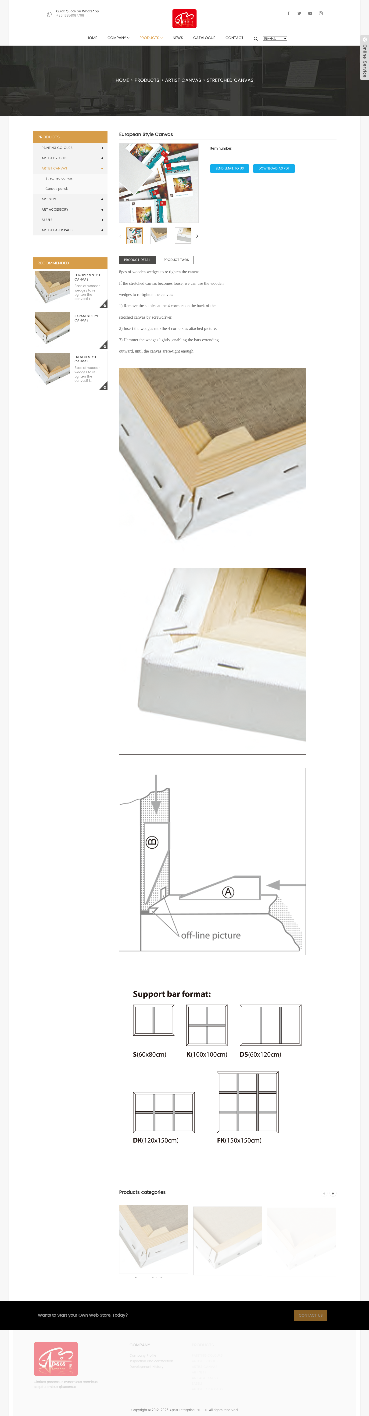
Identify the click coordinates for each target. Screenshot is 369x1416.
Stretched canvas (230, 80)
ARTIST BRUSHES (54, 158)
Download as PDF (274, 168)
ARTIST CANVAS (183, 80)
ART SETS (49, 199)
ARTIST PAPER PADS (57, 230)
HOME (122, 80)
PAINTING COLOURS (57, 148)
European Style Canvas (88, 277)
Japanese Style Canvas (87, 318)
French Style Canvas (86, 359)
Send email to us (229, 168)
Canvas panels (57, 189)
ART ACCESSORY (55, 209)
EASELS (47, 220)
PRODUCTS (147, 80)
